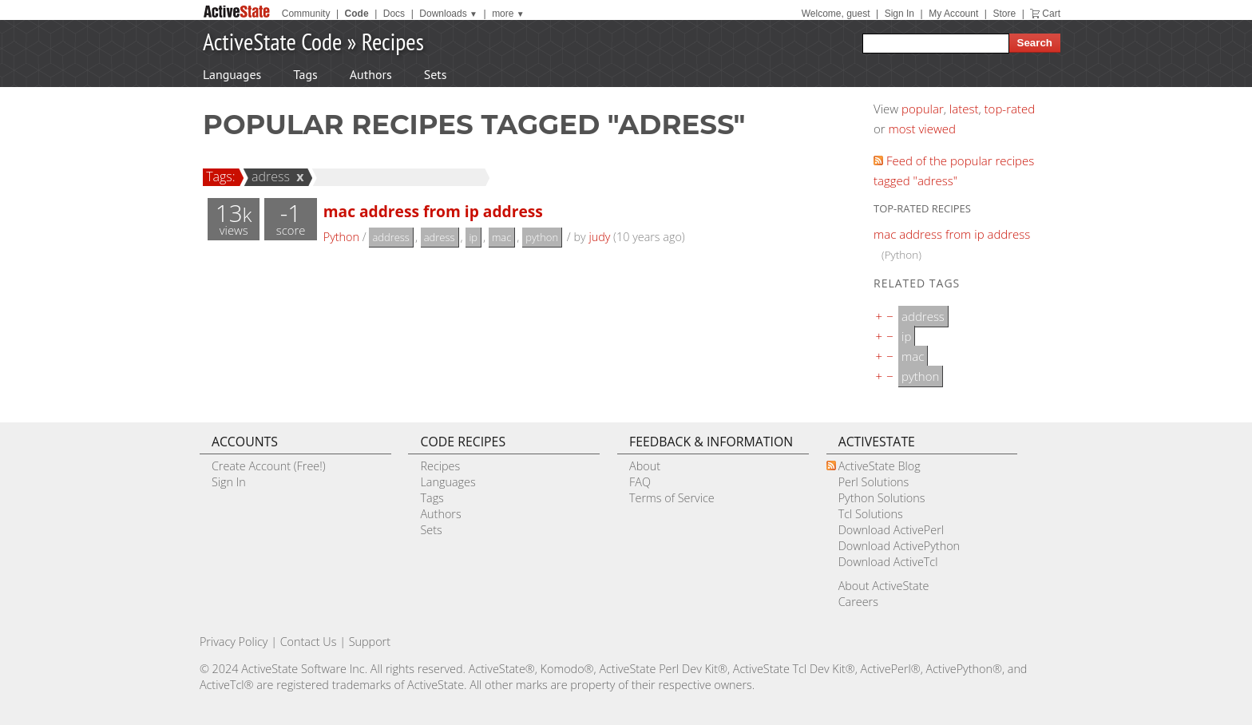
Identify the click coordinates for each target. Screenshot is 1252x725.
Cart (1051, 13)
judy (599, 236)
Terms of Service (672, 497)
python (541, 237)
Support (369, 641)
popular (922, 109)
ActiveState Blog (879, 465)
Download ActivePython (899, 545)
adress (268, 176)
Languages (232, 74)
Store (1004, 13)
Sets (435, 74)
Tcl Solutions (870, 513)
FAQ (640, 481)
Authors (371, 74)
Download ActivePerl (891, 529)
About (644, 465)
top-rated (1010, 109)
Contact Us (308, 641)
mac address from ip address (433, 211)
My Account (953, 13)
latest (964, 109)
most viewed (922, 129)
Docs (394, 13)
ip (473, 237)
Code (357, 13)
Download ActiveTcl (888, 561)
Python (341, 236)
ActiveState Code (272, 41)
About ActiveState (883, 585)
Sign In (899, 13)
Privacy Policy (234, 641)
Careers (858, 601)
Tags (305, 74)
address (391, 237)
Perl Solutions (873, 481)
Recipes (393, 41)
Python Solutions (881, 497)
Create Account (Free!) (269, 465)
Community (306, 13)
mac (501, 237)
